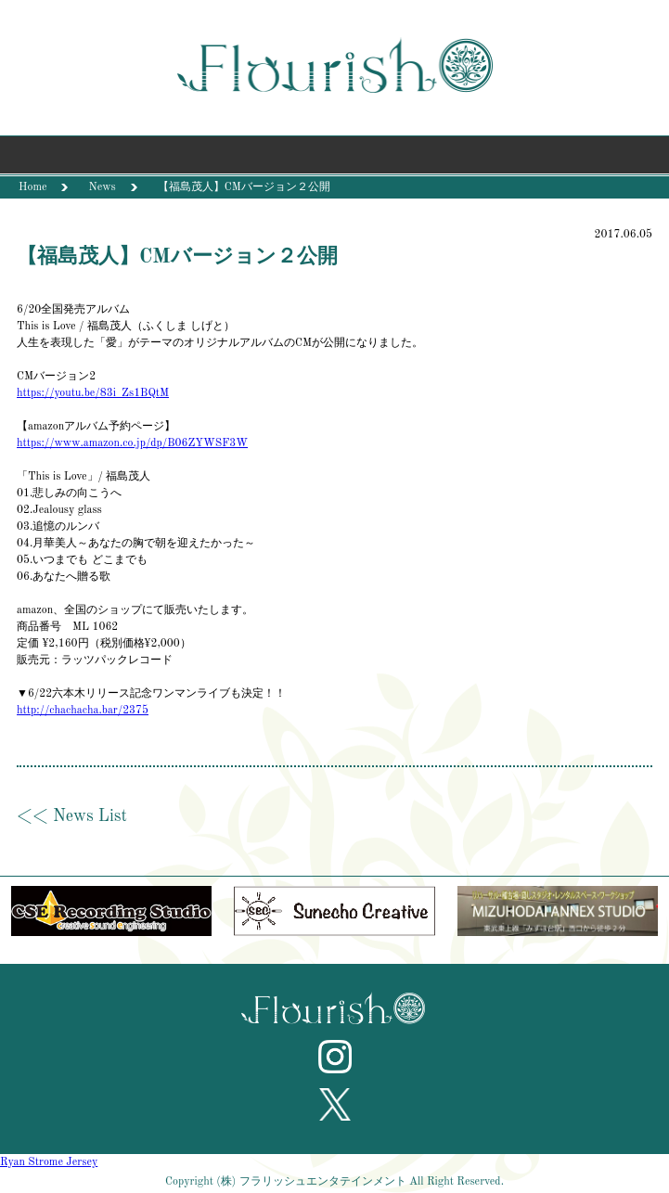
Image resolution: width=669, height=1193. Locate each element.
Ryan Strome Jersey (48, 1162)
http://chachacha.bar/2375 (82, 710)
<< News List (72, 816)
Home (32, 187)
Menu (334, 159)
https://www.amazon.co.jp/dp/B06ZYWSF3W (132, 443)
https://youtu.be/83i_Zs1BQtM (93, 393)
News (101, 187)
